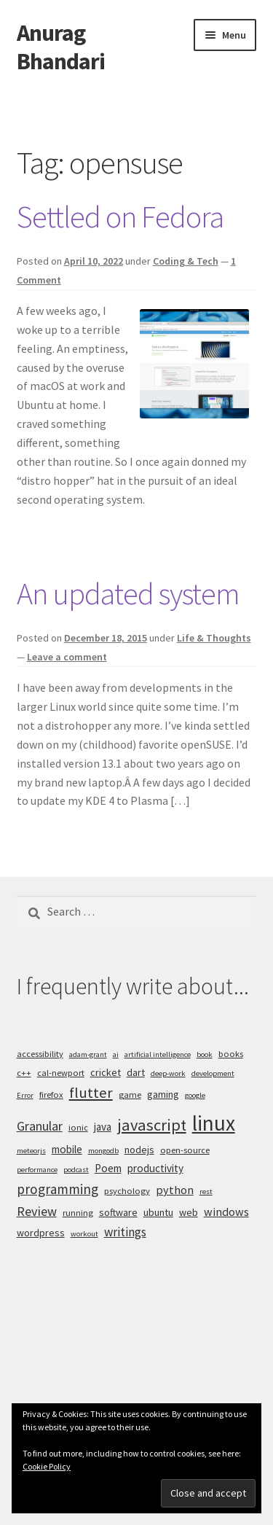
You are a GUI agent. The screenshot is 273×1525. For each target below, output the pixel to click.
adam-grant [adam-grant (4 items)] (88, 1054)
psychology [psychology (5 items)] (127, 1190)
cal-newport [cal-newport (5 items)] (60, 1072)
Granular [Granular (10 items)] (40, 1126)
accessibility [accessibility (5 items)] (40, 1053)
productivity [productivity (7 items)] (155, 1168)
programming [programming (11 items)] (57, 1189)
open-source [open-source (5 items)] (185, 1149)
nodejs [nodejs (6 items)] (139, 1149)
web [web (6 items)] (188, 1212)
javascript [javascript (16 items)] (151, 1125)
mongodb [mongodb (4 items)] (103, 1150)
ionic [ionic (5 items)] (78, 1127)
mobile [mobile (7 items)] (67, 1149)
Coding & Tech (185, 261)
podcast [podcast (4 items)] (76, 1169)
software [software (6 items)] (118, 1212)
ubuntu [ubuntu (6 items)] (158, 1212)
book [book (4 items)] (205, 1054)
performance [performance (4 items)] (37, 1169)
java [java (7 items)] (102, 1127)
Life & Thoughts (214, 637)
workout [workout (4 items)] (84, 1234)
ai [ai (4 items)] (116, 1054)
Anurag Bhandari (61, 47)
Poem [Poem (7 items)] (108, 1168)
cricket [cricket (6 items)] (105, 1072)
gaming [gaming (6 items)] (163, 1094)
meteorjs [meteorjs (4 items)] (31, 1150)
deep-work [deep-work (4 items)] (168, 1073)
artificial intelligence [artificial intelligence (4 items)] (157, 1054)
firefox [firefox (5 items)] (51, 1094)
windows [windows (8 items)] (226, 1211)
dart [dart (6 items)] (136, 1072)
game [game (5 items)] (130, 1094)
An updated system (128, 593)
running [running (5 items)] (78, 1212)
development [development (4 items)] (212, 1073)
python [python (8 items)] (175, 1189)
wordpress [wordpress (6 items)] (41, 1232)
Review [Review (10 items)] (37, 1211)
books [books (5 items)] (230, 1053)
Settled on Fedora (120, 216)
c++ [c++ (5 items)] (24, 1072)
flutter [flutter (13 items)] (91, 1092)
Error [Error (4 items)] (25, 1095)
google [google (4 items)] (195, 1095)
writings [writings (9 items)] (125, 1232)
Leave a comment (67, 656)
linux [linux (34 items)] (213, 1122)
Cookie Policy (47, 1466)
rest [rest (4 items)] (206, 1191)
